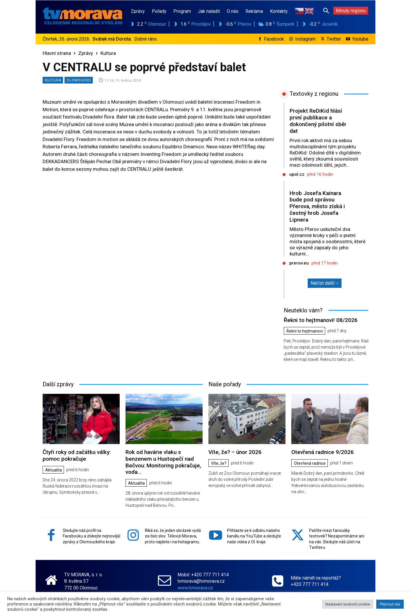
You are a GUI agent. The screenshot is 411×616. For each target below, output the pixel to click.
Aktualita (53, 470)
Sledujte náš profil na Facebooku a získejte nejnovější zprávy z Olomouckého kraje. (91, 536)
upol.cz (296, 174)
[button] (326, 10)
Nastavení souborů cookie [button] (347, 604)
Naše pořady (224, 384)
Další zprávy (58, 384)
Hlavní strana (57, 53)
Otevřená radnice (310, 463)
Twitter (334, 39)
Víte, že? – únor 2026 (235, 452)
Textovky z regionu (314, 93)
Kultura (108, 53)
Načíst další (325, 283)
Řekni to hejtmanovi (304, 331)
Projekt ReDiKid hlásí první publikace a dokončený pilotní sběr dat (318, 120)
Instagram (305, 39)
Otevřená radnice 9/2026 (322, 452)
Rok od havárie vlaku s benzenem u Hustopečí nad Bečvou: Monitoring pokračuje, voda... (163, 462)
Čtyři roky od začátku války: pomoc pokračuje (77, 455)
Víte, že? (219, 463)
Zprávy (85, 53)
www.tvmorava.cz (195, 587)
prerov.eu (299, 263)
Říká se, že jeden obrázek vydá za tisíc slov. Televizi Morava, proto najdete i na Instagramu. (173, 536)
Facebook (274, 39)
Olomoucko (79, 80)
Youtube (360, 39)
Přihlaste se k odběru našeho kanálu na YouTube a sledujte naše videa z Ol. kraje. (254, 536)
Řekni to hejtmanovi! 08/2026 (321, 320)
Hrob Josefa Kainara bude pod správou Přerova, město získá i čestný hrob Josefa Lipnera (317, 206)
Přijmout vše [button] (390, 604)
